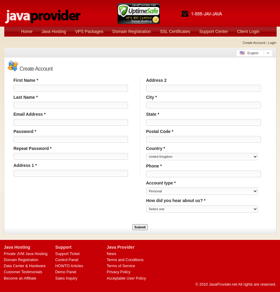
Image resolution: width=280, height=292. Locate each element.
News (112, 254)
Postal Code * (159, 131)
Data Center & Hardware (25, 266)
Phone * (154, 166)
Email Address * (30, 114)
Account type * (161, 183)
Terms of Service (121, 266)
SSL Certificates (175, 31)
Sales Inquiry (66, 278)
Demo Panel (65, 272)
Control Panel (66, 260)
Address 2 (156, 80)
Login (272, 43)
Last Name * (26, 97)
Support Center (213, 31)
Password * (25, 131)
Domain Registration (132, 31)
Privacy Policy (118, 272)
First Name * (26, 80)
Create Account (253, 43)
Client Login (248, 31)
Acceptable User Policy (126, 278)
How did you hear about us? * (176, 200)
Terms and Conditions (125, 260)
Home (26, 31)
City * (151, 97)
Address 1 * (25, 165)
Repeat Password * (33, 148)
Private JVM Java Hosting (26, 254)
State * (153, 114)
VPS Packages (89, 31)
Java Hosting (53, 31)
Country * (155, 148)
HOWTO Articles (69, 266)
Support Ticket (67, 254)
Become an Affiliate (20, 278)
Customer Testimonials (23, 272)
